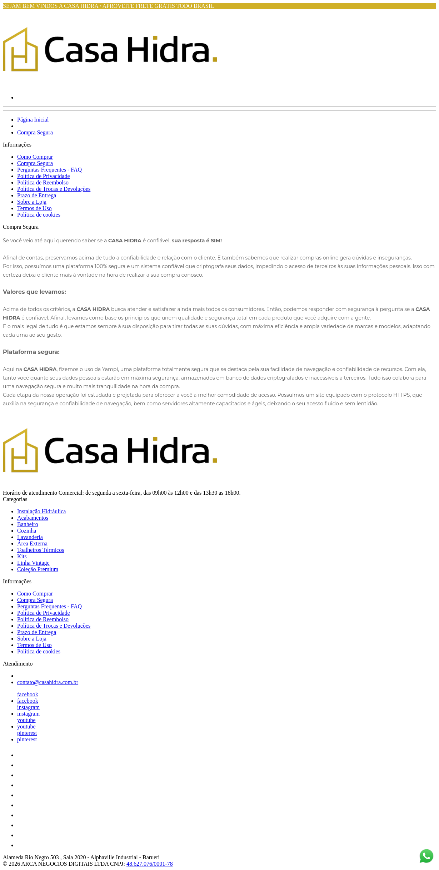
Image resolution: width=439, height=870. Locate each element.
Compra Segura (35, 132)
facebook (27, 694)
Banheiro (27, 524)
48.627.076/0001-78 (149, 864)
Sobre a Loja (31, 202)
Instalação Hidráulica (41, 511)
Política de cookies (38, 215)
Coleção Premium (37, 569)
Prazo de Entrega (36, 195)
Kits (22, 556)
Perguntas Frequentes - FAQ (49, 170)
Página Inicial (33, 120)
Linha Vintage (33, 563)
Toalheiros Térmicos (40, 550)
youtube (26, 720)
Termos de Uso (34, 208)
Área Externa (32, 543)
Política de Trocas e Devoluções (53, 189)
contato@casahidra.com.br (47, 682)
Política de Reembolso (43, 182)
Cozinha (26, 531)
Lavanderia (30, 537)
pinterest (27, 733)
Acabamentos (32, 518)
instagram (28, 707)
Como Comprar (35, 157)
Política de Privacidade (43, 176)
